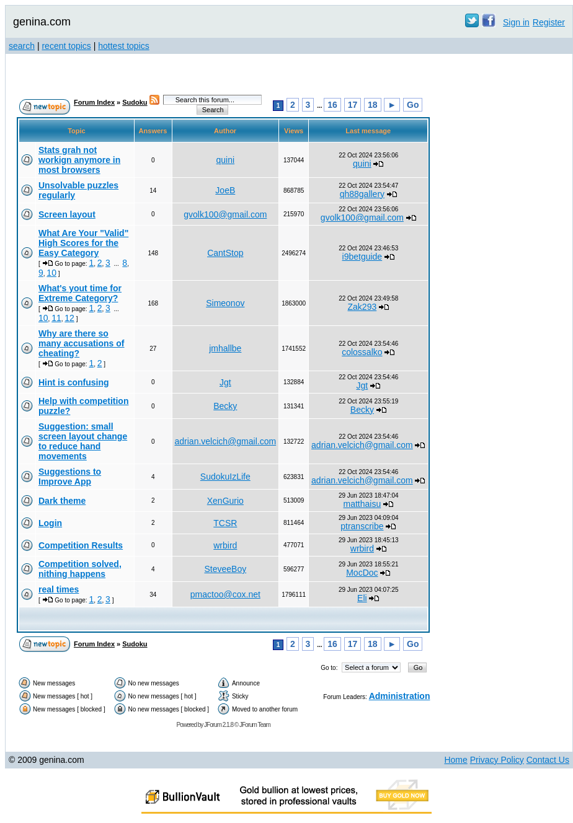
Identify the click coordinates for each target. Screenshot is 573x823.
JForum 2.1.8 (218, 724)
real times (58, 589)
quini (225, 160)
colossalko (362, 352)
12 (69, 318)
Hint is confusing (73, 382)
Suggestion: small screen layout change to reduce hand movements (82, 441)
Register (549, 22)
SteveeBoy (225, 569)
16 (332, 105)
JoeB (225, 190)
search (22, 46)
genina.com (42, 21)
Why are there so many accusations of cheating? (81, 343)
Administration (399, 696)
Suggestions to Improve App (69, 476)
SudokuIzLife (225, 477)
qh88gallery (362, 194)
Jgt (225, 382)
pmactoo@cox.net (225, 594)
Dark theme (62, 501)
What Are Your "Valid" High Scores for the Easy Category (83, 243)
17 (353, 105)
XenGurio (225, 501)
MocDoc (362, 573)
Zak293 (362, 307)
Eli (362, 598)
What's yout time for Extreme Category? (80, 293)
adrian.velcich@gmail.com (226, 441)
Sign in (516, 22)
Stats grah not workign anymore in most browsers (79, 160)
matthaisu (362, 504)
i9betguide (362, 257)
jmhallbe (225, 348)
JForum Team (254, 724)
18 (373, 105)
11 (56, 318)
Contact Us (547, 760)
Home (455, 760)
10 (51, 273)
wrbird (225, 545)
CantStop (225, 253)
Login (50, 523)
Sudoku (134, 102)
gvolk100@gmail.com (225, 214)
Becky (225, 406)
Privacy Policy (497, 760)
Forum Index (94, 102)
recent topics (66, 46)
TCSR (225, 523)
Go (413, 105)
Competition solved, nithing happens (80, 569)
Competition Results (80, 545)
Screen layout (67, 214)
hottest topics (123, 46)
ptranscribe (361, 526)
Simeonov (225, 303)
